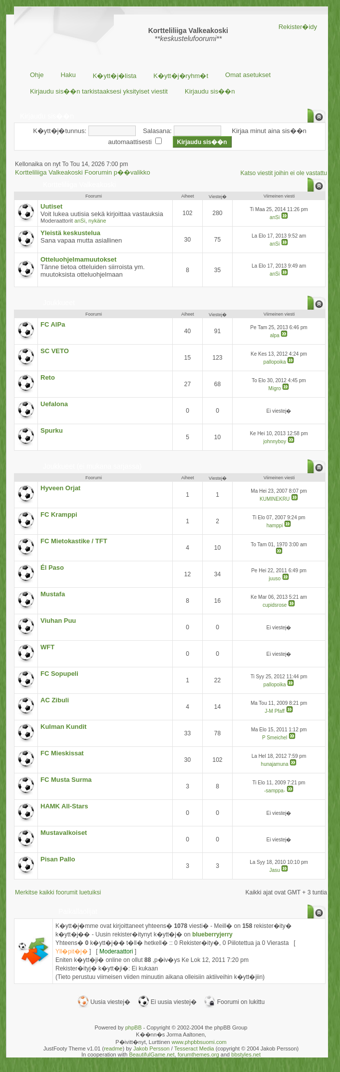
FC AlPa (52, 324)
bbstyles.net (246, 1054)
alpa (275, 335)
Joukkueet (59, 303)
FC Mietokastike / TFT (73, 541)
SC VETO (54, 351)
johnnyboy (274, 441)
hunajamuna (275, 764)
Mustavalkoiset (63, 832)
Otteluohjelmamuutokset (78, 259)
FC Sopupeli (59, 673)
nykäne (97, 221)
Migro (275, 388)
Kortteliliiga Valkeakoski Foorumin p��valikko (82, 172)
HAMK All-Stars (64, 806)
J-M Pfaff (275, 711)
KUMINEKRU (275, 499)
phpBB (133, 1027)
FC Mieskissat (62, 753)
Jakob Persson (151, 1048)
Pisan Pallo (57, 859)
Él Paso (52, 567)
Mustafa (52, 594)
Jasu (275, 870)
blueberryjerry (212, 934)
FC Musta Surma (66, 779)
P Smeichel (274, 737)
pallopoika (275, 362)
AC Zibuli (54, 700)
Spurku (51, 430)
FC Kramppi (58, 514)
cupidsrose (275, 605)
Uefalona (54, 404)
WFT (47, 647)
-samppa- (274, 790)
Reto (47, 377)
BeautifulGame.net (151, 1054)
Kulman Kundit (63, 726)
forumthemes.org (198, 1054)
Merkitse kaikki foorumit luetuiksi (58, 892)
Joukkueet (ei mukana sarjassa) (92, 466)
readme (113, 1048)
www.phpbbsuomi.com (199, 1042)
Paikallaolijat (77, 911)
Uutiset (51, 206)
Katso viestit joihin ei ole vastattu (284, 173)
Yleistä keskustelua (70, 233)
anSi (79, 221)
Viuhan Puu (58, 620)
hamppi (275, 525)
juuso (275, 578)
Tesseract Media (194, 1048)
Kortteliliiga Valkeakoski (79, 185)
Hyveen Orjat (60, 488)
